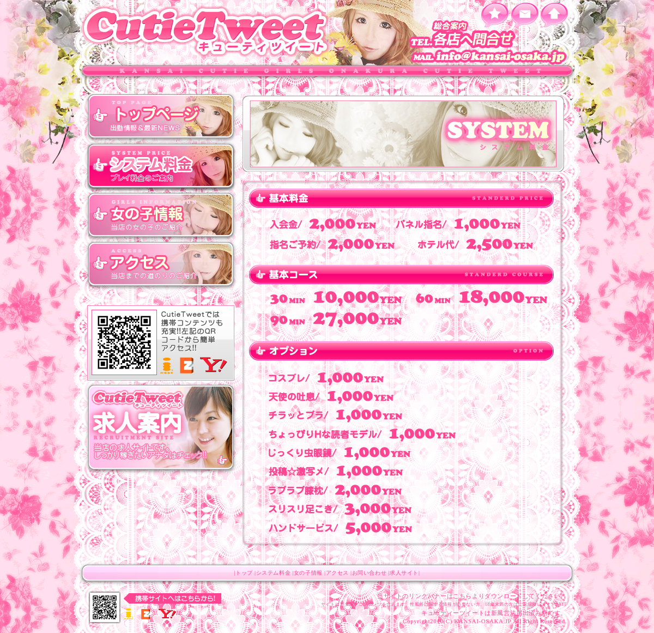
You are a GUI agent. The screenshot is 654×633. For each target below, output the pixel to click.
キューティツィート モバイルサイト (160, 343)
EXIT (561, 604)
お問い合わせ (369, 573)
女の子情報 (160, 215)
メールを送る (525, 15)
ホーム (555, 15)
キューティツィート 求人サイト (160, 428)
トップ (160, 117)
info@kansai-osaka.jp (490, 57)
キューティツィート (207, 31)
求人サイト (404, 573)
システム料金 (160, 166)
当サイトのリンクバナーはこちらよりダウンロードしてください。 (472, 596)
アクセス (160, 264)
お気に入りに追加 (495, 15)
